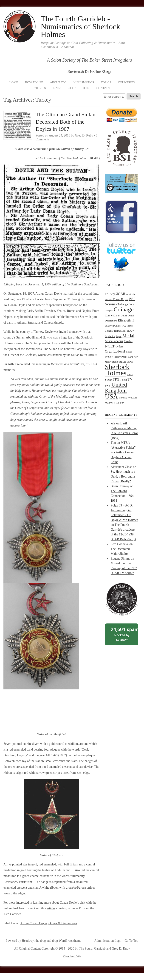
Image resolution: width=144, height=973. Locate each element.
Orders (119, 346)
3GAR (120, 294)
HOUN (131, 330)
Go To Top (131, 940)
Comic (109, 315)
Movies (128, 341)
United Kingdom (116, 387)
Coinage (124, 309)
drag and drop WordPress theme (60, 940)
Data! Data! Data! (123, 315)
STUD (108, 379)
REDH (122, 361)
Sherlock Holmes (117, 370)
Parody (117, 357)
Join (86, 88)
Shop (72, 88)
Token (123, 379)
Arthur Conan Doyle (33, 923)
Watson (132, 397)
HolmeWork (120, 331)
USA (111, 396)
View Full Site (72, 956)
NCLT (110, 346)
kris (113, 423)
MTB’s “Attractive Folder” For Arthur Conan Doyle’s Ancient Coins (123, 452)
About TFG (58, 82)
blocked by (123, 634)
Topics (106, 82)
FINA (123, 325)
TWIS (107, 385)
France (130, 325)
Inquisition (110, 336)
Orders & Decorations (62, 923)
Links (57, 88)
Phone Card (127, 357)
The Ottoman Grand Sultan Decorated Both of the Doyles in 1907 (66, 121)
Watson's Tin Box (114, 402)
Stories (40, 88)
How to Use (34, 82)
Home (13, 82)
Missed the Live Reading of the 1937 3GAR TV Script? (124, 568)
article (51, 908)
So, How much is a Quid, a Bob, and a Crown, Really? (123, 476)
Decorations (111, 320)
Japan (118, 336)
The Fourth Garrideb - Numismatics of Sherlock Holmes (80, 26)
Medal (128, 335)
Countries (126, 82)
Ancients (130, 294)
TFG (116, 379)
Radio (115, 361)
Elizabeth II (126, 320)
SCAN (130, 362)
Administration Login (108, 940)
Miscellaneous (114, 341)
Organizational (115, 351)
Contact (103, 88)
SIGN (130, 374)
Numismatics (83, 82)
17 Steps (110, 294)
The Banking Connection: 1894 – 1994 (123, 495)
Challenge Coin (125, 304)
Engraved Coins (112, 325)
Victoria (123, 397)
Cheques (109, 310)
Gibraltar (109, 331)
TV (129, 379)
